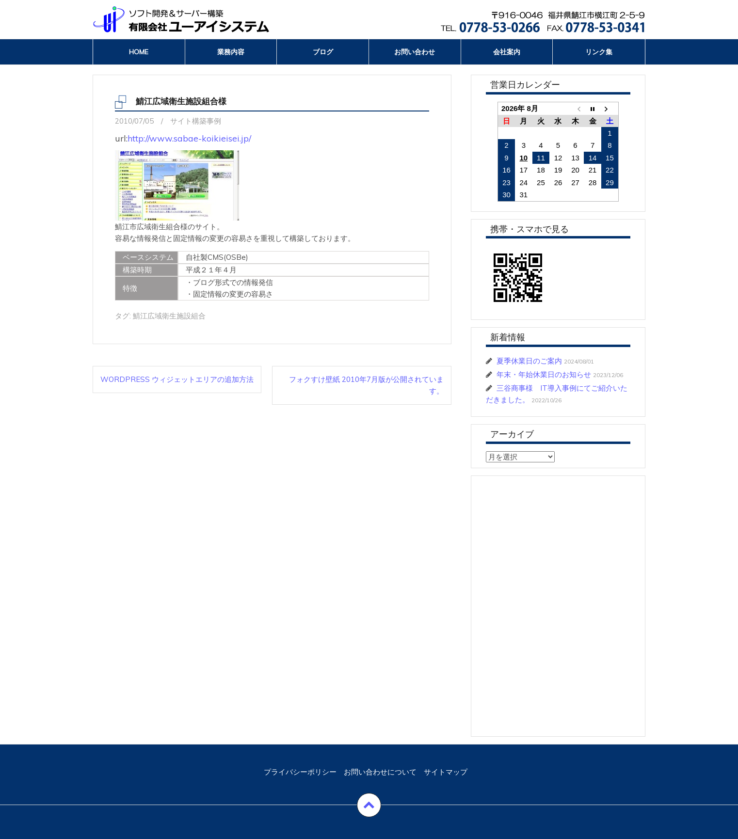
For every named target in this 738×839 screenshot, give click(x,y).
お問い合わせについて (380, 771)
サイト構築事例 (195, 121)
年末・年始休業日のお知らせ (544, 374)
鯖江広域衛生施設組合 (169, 315)
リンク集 (598, 51)
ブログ (323, 51)
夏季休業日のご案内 (529, 360)
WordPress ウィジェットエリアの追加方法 (177, 379)
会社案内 (506, 51)
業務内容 (230, 51)
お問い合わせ (414, 51)
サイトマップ (445, 771)
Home (138, 51)
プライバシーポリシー (300, 771)
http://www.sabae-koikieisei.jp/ (189, 138)
